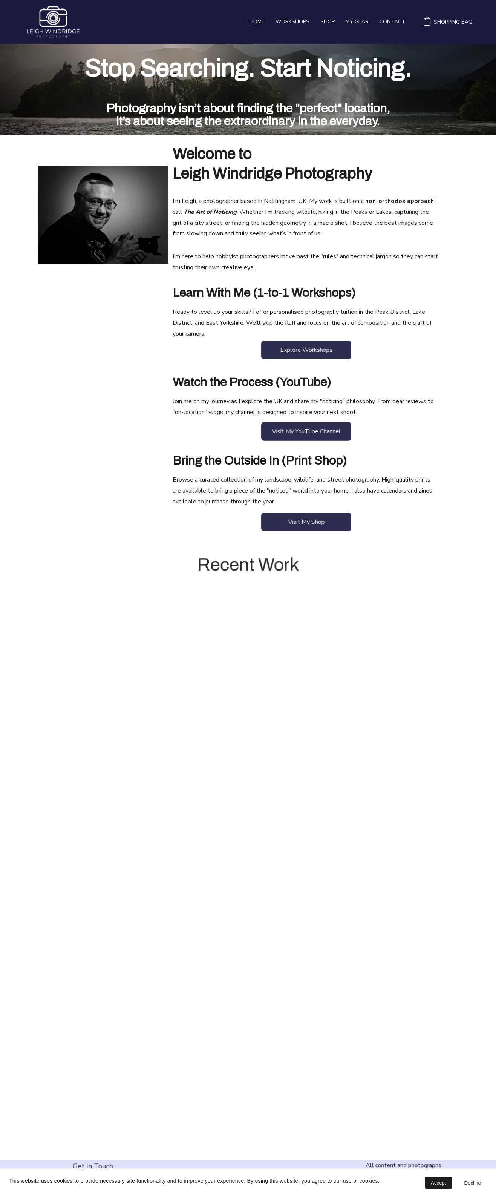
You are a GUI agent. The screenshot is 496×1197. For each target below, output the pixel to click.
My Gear (357, 21)
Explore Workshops (306, 350)
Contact (392, 21)
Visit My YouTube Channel (306, 431)
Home (257, 21)
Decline (472, 1183)
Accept (438, 1183)
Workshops (292, 21)
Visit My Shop (306, 522)
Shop (327, 21)
